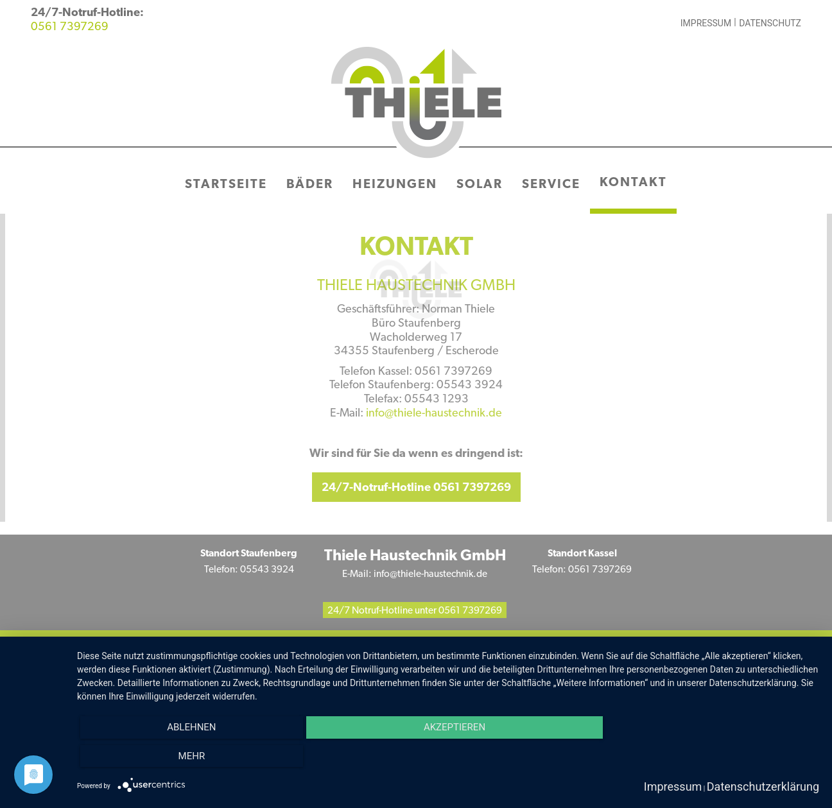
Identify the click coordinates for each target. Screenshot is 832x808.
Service (551, 184)
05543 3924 (267, 570)
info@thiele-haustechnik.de (434, 414)
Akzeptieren (454, 727)
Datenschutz (770, 23)
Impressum (705, 23)
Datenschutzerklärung (763, 786)
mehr (191, 756)
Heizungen (394, 184)
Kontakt (633, 182)
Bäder (309, 184)
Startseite (226, 184)
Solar (479, 184)
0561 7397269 (69, 27)
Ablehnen (191, 727)
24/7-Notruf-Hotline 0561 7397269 (416, 488)
